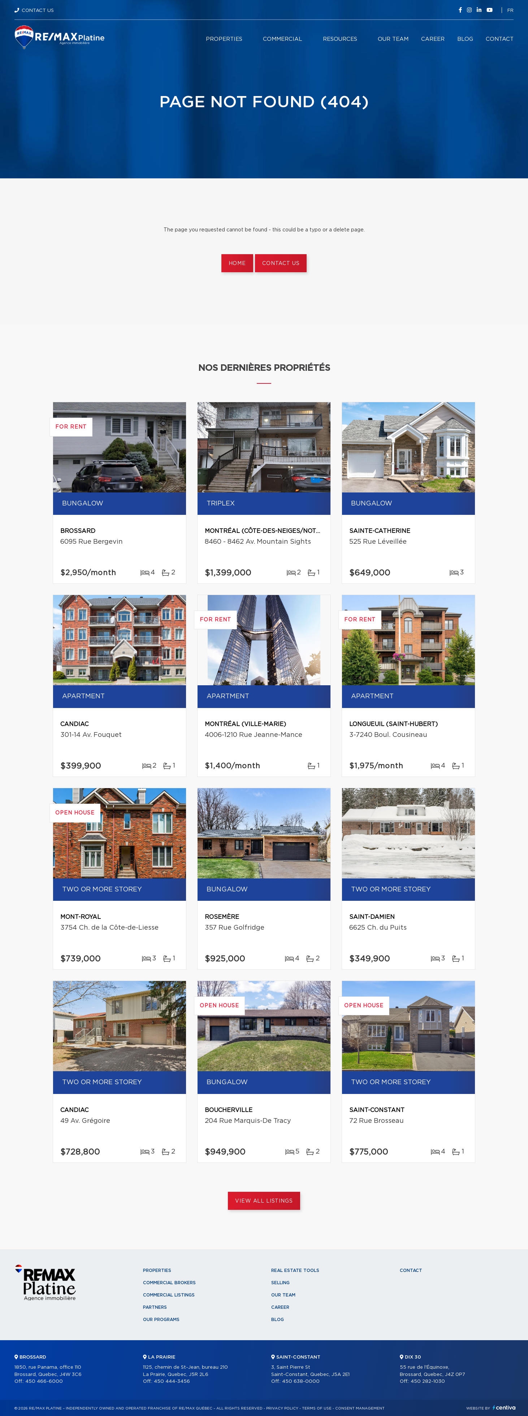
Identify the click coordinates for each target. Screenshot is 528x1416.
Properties (224, 39)
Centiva (504, 1407)
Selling (280, 1283)
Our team (393, 39)
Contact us (280, 263)
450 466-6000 (44, 1381)
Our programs (161, 1319)
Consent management (360, 1408)
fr (510, 10)
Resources (340, 39)
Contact (500, 39)
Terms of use (317, 1408)
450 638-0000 (301, 1381)
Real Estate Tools (295, 1270)
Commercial (282, 39)
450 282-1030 (428, 1381)
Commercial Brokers (169, 1283)
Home (237, 263)
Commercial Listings (169, 1295)
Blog (465, 39)
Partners (155, 1307)
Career (433, 39)
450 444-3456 (172, 1381)
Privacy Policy (282, 1408)
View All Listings (264, 1201)
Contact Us (38, 10)
